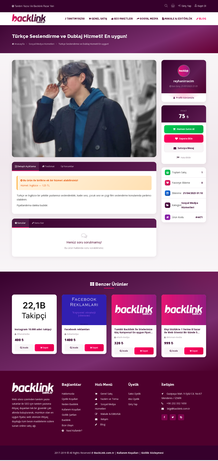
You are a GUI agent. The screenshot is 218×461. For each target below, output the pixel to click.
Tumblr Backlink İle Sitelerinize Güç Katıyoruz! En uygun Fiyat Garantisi (133, 333)
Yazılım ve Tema (107, 399)
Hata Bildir (184, 158)
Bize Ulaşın (68, 426)
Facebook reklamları (77, 330)
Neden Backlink (70, 405)
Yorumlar (76, 166)
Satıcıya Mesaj (184, 149)
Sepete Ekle (183, 139)
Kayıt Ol (200, 5)
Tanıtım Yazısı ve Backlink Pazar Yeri (33, 6)
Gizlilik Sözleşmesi (152, 453)
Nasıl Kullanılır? (72, 431)
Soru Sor (42, 223)
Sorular (21, 223)
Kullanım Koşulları (71, 410)
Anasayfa (18, 43)
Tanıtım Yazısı (75, 18)
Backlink (66, 420)
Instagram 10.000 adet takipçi (33, 330)
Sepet (44, 348)
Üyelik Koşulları (70, 399)
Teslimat (54, 166)
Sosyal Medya (147, 18)
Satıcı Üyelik (134, 394)
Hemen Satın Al (183, 129)
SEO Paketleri (122, 18)
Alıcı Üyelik (134, 399)
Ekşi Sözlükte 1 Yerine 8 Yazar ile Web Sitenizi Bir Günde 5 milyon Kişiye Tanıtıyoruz (182, 333)
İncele (24, 348)
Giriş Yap (184, 5)
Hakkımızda (68, 394)
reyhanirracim (183, 81)
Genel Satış (98, 18)
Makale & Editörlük (177, 18)
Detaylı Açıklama (27, 166)
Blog (201, 18)
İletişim (101, 420)
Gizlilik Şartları (69, 415)
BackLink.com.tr (104, 453)
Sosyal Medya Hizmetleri (41, 43)
